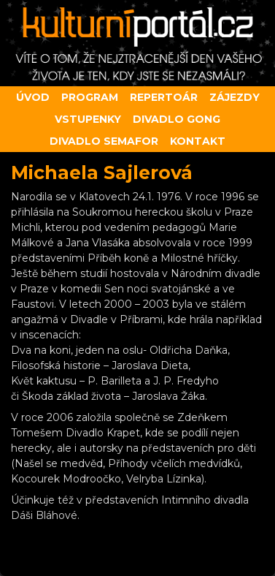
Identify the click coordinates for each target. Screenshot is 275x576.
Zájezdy (234, 97)
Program (89, 97)
